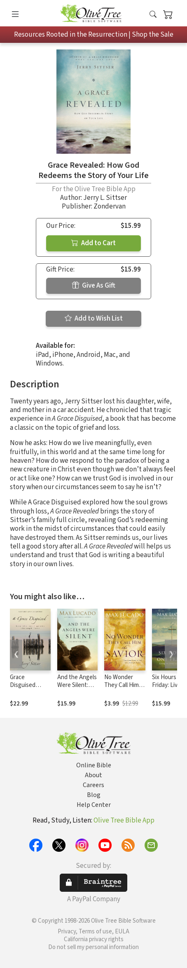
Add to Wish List (94, 318)
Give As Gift (93, 286)
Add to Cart (93, 243)
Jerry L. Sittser (105, 198)
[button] (153, 15)
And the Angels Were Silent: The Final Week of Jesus (77, 689)
